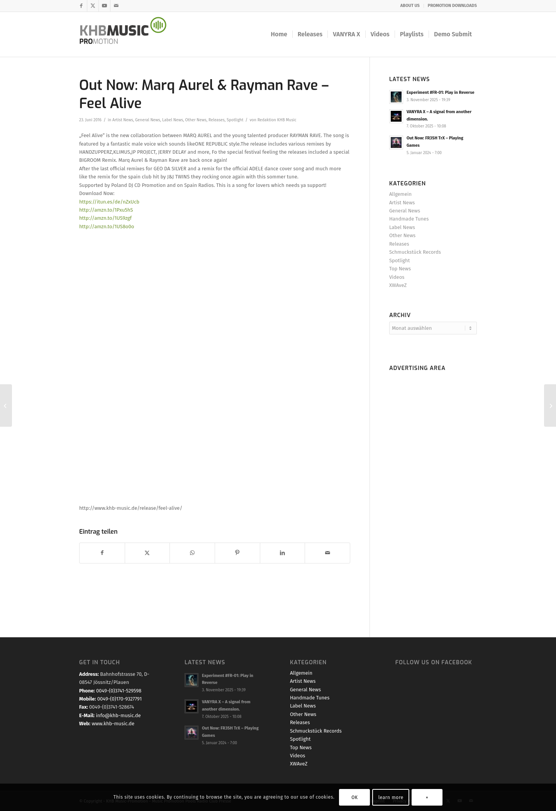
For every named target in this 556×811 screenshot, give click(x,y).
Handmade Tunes (409, 219)
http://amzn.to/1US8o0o (106, 226)
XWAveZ (398, 285)
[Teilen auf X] (147, 553)
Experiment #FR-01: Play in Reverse (441, 92)
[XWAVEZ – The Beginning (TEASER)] (6, 405)
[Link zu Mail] (116, 6)
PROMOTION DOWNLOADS (452, 5)
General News (147, 119)
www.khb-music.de (113, 723)
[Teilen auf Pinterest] (237, 553)
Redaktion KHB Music (277, 119)
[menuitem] (410, 6)
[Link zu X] (92, 6)
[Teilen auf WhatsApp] (192, 553)
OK (354, 797)
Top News (400, 268)
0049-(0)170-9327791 (119, 699)
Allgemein (400, 194)
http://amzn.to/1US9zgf (105, 218)
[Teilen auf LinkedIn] (282, 553)
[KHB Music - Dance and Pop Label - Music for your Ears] (128, 34)
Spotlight (235, 119)
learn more (390, 797)
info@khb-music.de (118, 715)
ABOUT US (410, 5)
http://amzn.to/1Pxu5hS (106, 210)
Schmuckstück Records (415, 252)
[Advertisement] (433, 490)
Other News (195, 119)
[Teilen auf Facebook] (102, 553)
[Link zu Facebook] (81, 6)
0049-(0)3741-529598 (118, 691)
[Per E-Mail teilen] (327, 553)
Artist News (122, 119)
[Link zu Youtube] (104, 6)
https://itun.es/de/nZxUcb (109, 202)
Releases (216, 119)
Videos (396, 277)
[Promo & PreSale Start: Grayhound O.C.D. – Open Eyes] (550, 405)
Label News (172, 119)
